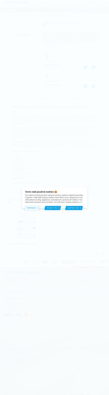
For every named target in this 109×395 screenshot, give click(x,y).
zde (81, 202)
